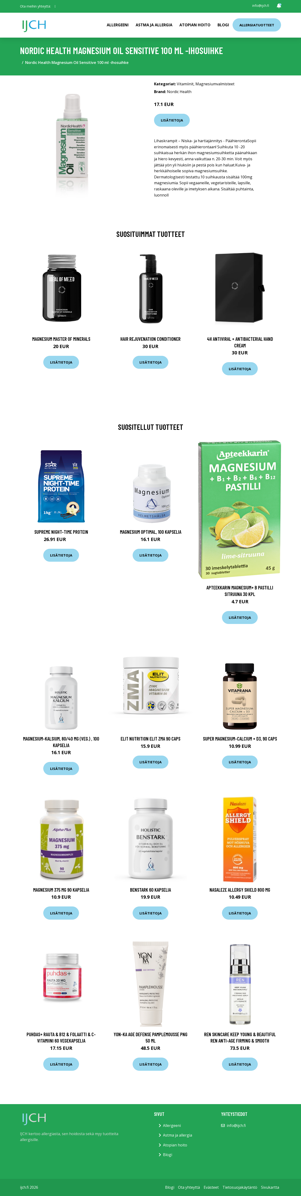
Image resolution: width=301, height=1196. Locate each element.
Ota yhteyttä (189, 1187)
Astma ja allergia (154, 24)
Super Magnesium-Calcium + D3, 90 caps (240, 738)
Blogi (223, 24)
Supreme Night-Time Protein (61, 532)
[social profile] (55, 6)
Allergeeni (118, 24)
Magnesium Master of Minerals (61, 339)
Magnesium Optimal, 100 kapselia (150, 532)
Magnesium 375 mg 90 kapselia (61, 890)
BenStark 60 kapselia (150, 890)
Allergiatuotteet (256, 25)
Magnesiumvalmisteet (214, 83)
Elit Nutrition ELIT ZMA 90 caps (150, 738)
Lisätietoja (172, 120)
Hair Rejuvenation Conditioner (150, 339)
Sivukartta (270, 1187)
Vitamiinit (185, 83)
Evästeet (211, 1187)
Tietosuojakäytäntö (239, 1187)
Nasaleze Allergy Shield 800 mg (240, 890)
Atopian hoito (194, 24)
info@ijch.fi (260, 5)
